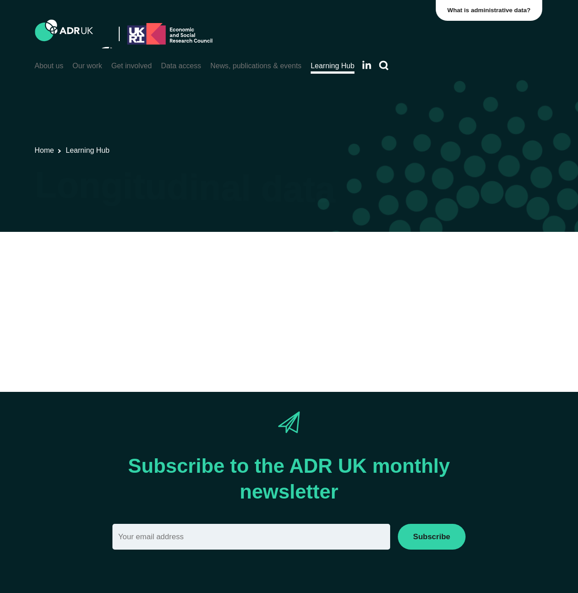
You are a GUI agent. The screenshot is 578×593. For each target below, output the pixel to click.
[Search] (384, 66)
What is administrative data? (490, 10)
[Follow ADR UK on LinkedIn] (366, 65)
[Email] (251, 537)
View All (48, 280)
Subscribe (431, 536)
